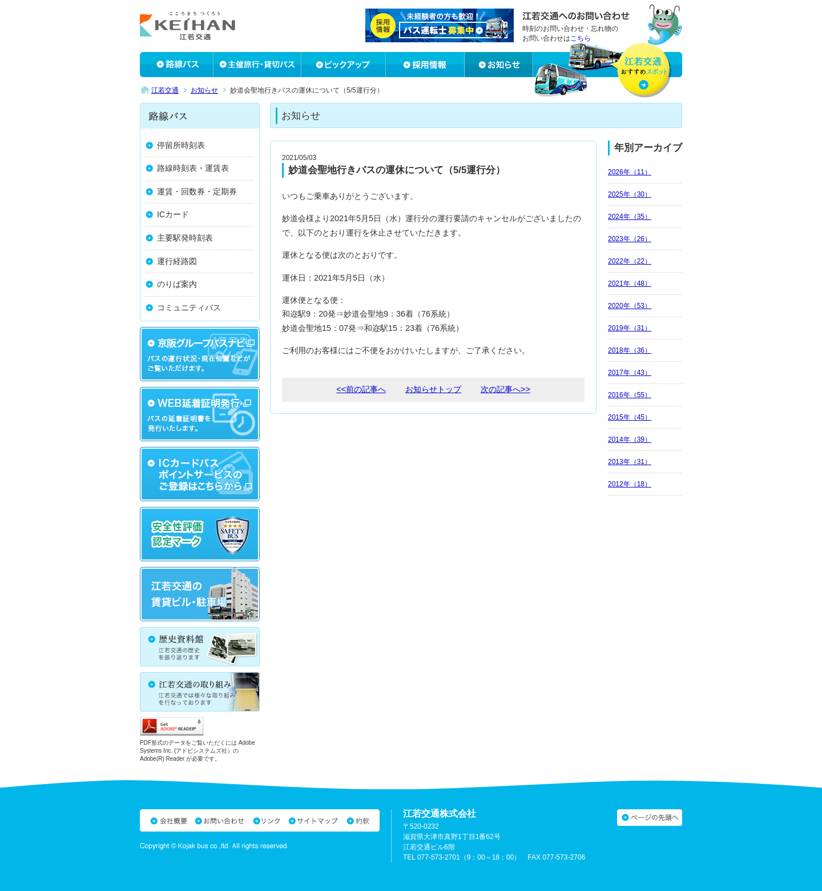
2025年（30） (629, 194)
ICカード (173, 214)
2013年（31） (629, 462)
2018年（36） (629, 350)
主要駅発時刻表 (185, 237)
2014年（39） (629, 439)
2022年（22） (629, 261)
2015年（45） (629, 417)
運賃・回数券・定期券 (197, 191)
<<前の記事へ (361, 389)
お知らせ (204, 90)
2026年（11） (629, 172)
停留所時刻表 (181, 145)
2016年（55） (629, 395)
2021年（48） (629, 283)
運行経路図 (177, 261)
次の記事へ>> (505, 389)
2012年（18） (629, 484)
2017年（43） (629, 373)
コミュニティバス (189, 307)
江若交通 (165, 90)
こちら (580, 38)
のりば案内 (177, 284)
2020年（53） (629, 306)
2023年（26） (629, 239)
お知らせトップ (433, 389)
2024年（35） (629, 217)
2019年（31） (629, 328)
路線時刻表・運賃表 (193, 168)
